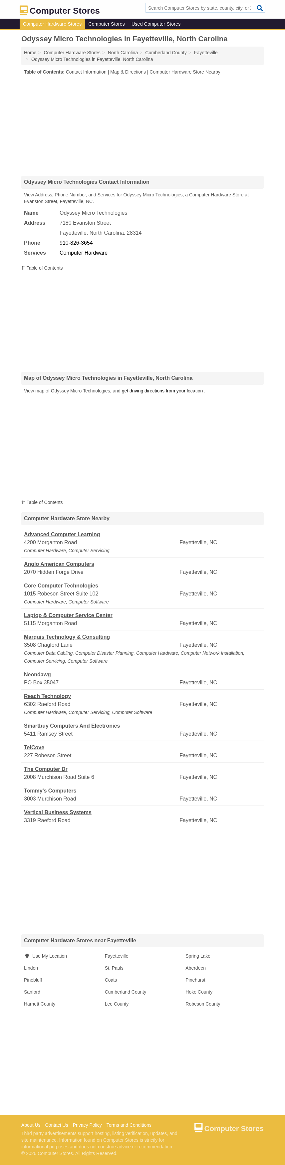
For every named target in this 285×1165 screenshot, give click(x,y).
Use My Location (45, 956)
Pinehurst (195, 980)
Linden (31, 968)
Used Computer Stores (156, 24)
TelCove (34, 747)
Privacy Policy (87, 1125)
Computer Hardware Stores (52, 24)
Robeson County (202, 1004)
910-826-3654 (76, 243)
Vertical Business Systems (58, 812)
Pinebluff (33, 980)
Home (30, 52)
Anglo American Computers (59, 564)
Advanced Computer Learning (62, 534)
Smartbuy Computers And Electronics (72, 726)
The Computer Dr (46, 769)
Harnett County (39, 1004)
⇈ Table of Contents (42, 268)
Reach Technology (47, 696)
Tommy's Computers (50, 791)
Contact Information (86, 72)
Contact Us (56, 1125)
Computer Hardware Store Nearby (184, 72)
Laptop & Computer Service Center (68, 615)
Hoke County (198, 992)
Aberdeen (195, 968)
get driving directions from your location (162, 390)
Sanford (32, 992)
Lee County (117, 1004)
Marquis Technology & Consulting (67, 637)
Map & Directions (128, 72)
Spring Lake (197, 956)
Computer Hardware (84, 253)
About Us (31, 1125)
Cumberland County (125, 992)
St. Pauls (114, 968)
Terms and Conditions (129, 1125)
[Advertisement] (142, 125)
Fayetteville (117, 956)
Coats (111, 980)
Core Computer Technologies (61, 585)
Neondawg (37, 674)
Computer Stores (106, 24)
